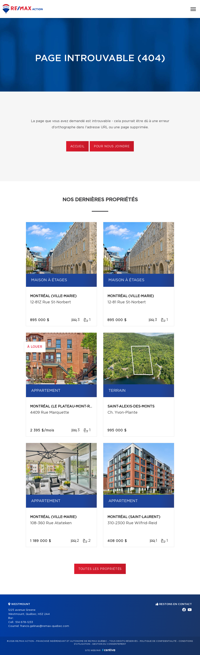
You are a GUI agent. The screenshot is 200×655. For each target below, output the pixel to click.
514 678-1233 (24, 622)
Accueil (77, 146)
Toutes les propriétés (100, 569)
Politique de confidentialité (158, 641)
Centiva (108, 650)
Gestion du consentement (109, 644)
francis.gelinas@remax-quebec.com (44, 626)
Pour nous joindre (112, 146)
